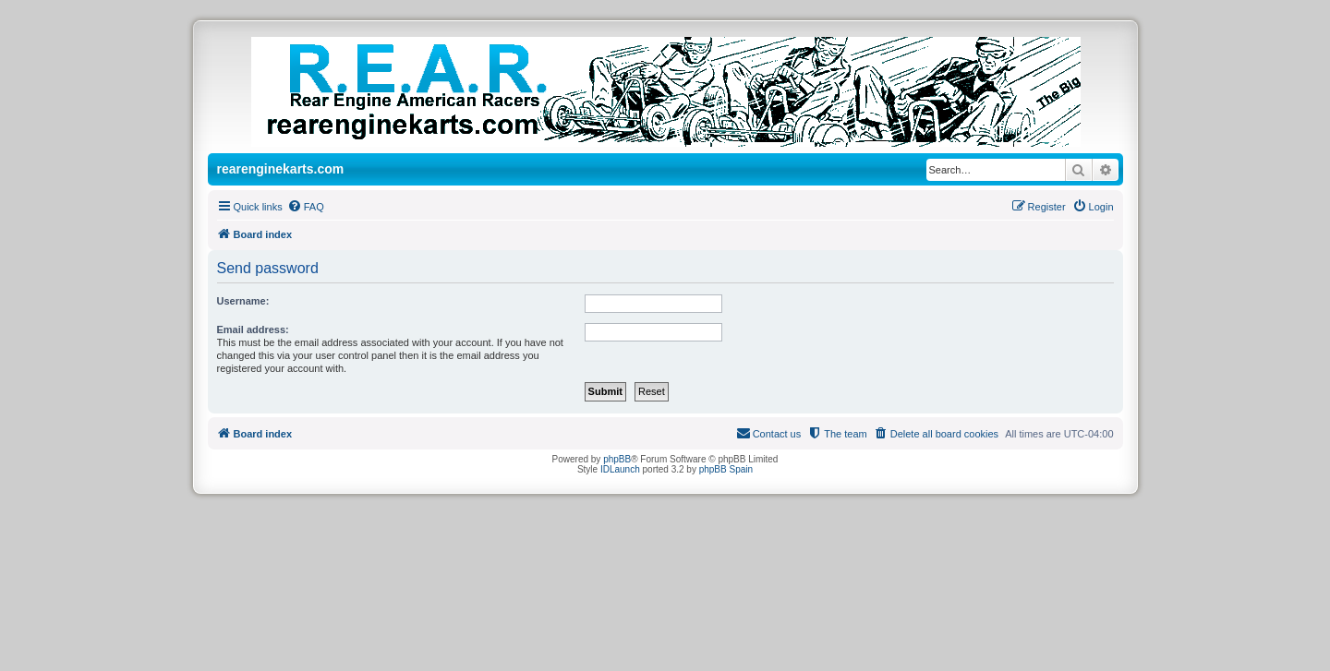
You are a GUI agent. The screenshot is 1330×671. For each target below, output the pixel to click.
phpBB (617, 459)
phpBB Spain (726, 469)
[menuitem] (305, 207)
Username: (243, 300)
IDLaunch (620, 469)
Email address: (253, 329)
